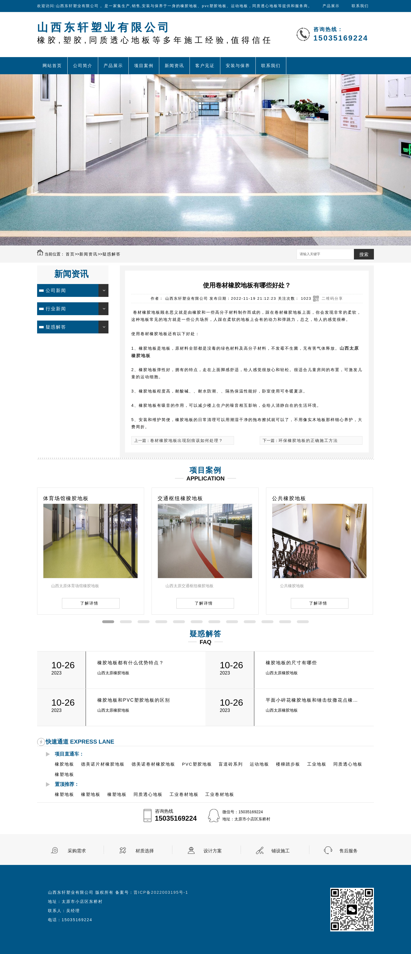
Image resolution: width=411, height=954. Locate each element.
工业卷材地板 (184, 794)
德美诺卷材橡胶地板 (153, 764)
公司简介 (82, 65)
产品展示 (331, 6)
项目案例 (144, 65)
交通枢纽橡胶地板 (180, 498)
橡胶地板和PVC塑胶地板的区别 (133, 700)
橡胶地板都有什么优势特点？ (130, 662)
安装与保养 (238, 65)
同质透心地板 (347, 764)
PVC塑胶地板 (197, 764)
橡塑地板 (64, 774)
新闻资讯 (174, 65)
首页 (70, 254)
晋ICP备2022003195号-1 (161, 892)
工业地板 (317, 764)
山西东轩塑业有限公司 (155, 33)
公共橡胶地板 (289, 498)
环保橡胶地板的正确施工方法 (308, 440)
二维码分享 (332, 298)
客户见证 (205, 65)
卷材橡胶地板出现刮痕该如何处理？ (186, 440)
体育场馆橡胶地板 (66, 498)
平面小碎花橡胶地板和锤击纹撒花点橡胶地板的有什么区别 (313, 700)
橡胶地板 (64, 764)
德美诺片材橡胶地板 (103, 764)
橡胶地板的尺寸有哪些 (291, 662)
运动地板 (259, 764)
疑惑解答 (111, 254)
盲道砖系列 (231, 764)
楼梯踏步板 (288, 764)
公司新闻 (56, 290)
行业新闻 (56, 308)
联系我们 (360, 6)
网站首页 (52, 65)
